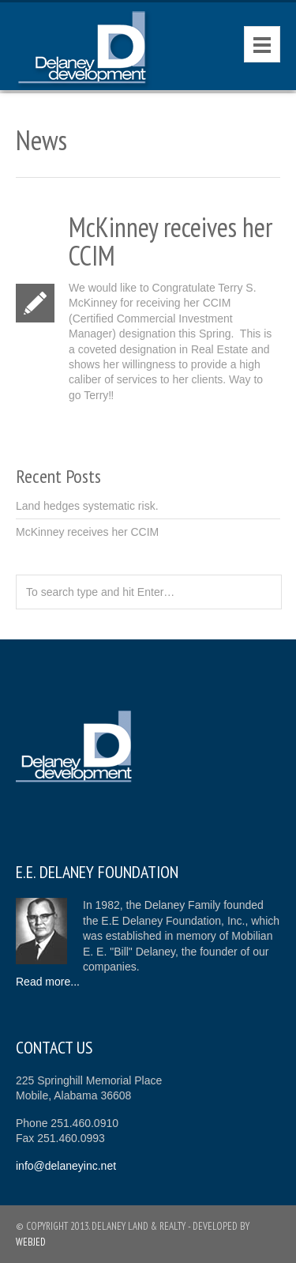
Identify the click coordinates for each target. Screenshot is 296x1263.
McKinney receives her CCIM (87, 532)
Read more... (48, 981)
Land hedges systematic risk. (87, 506)
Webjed (31, 1242)
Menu (262, 44)
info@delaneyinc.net (66, 1165)
